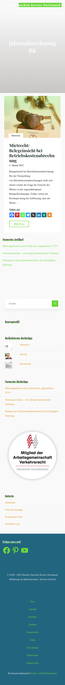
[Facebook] (12, 215)
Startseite (24, 344)
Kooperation (32, 632)
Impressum (32, 655)
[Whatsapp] (22, 215)
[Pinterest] (17, 215)
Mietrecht (16, 135)
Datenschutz (32, 663)
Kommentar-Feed (14, 516)
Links (32, 640)
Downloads (25, 363)
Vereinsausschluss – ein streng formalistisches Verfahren (30, 253)
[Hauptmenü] (59, 15)
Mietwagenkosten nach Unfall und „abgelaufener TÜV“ (30, 246)
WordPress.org (12, 523)
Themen (32, 624)
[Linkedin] (38, 215)
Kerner (33, 673)
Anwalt (23, 354)
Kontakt (32, 616)
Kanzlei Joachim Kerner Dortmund (31, 5)
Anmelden (10, 502)
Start (32, 601)
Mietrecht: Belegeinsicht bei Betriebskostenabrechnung (32, 153)
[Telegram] (28, 215)
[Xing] (44, 215)
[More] (49, 215)
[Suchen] (55, 303)
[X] (33, 215)
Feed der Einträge (14, 509)
